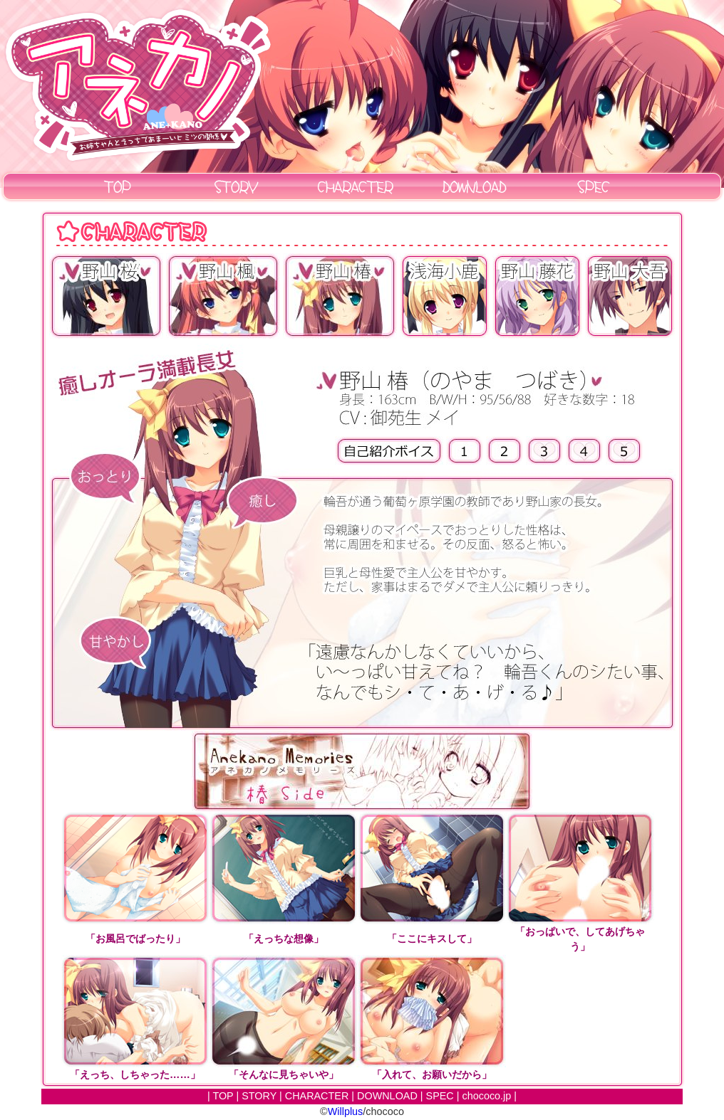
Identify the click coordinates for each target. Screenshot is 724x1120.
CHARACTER (317, 1095)
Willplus (345, 1111)
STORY (259, 1095)
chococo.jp (487, 1095)
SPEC (440, 1095)
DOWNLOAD (387, 1095)
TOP (222, 1095)
